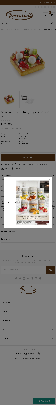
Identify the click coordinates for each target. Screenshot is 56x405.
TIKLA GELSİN (11, 202)
